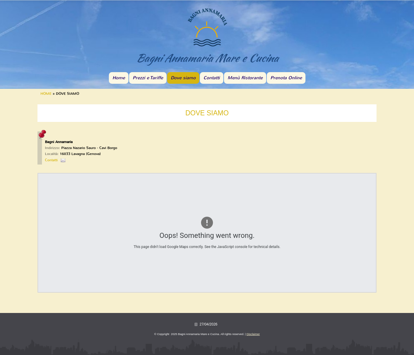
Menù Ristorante (245, 78)
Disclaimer (253, 334)
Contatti (211, 78)
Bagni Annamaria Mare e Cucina (207, 58)
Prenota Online (286, 78)
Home (118, 78)
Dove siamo (183, 78)
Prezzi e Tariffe (148, 78)
